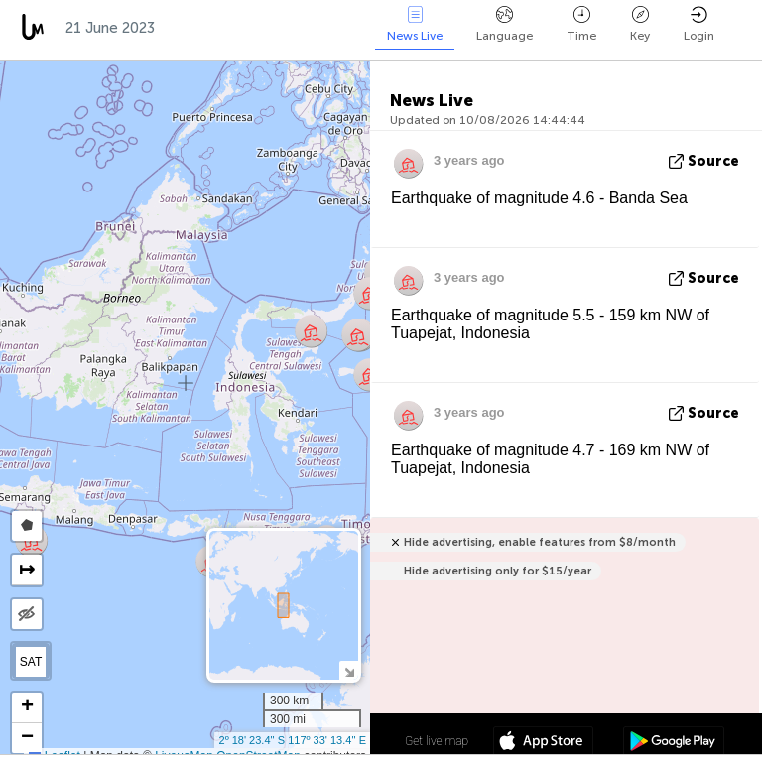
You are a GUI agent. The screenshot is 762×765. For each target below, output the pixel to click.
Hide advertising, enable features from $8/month (540, 542)
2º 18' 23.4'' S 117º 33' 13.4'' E (292, 740)
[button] (369, 293)
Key (640, 24)
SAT (31, 662)
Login (699, 24)
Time (581, 24)
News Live (415, 24)
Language (504, 24)
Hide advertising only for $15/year (497, 571)
